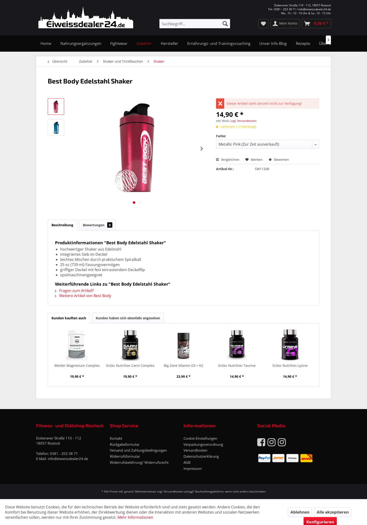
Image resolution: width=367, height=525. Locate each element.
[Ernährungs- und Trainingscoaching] (219, 43)
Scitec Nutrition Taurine (237, 365)
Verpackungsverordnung (203, 444)
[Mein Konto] (285, 23)
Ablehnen (299, 512)
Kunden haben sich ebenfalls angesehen (128, 318)
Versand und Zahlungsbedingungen (138, 450)
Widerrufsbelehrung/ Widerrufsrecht (139, 462)
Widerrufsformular (125, 456)
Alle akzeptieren (333, 512)
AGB (187, 462)
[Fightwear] (119, 43)
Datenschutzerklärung (201, 456)
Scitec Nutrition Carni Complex (130, 365)
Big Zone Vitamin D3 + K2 (183, 365)
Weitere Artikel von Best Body (83, 295)
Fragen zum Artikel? (74, 290)
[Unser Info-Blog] (273, 43)
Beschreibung (62, 225)
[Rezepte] (303, 43)
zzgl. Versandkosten (244, 121)
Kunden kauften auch (68, 318)
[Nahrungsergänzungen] (81, 43)
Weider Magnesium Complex (76, 365)
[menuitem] (194, 23)
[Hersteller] (169, 43)
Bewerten (278, 159)
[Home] (46, 43)
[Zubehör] (144, 43)
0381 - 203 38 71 (64, 453)
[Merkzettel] (263, 23)
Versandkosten (195, 450)
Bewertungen (97, 225)
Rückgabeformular (124, 444)
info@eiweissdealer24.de (68, 458)
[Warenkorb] (316, 23)
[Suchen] (225, 23)
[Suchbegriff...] (194, 23)
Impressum (193, 468)
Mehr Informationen (135, 517)
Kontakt (116, 438)
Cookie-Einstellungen (200, 438)
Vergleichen (227, 159)
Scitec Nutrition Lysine (290, 365)
